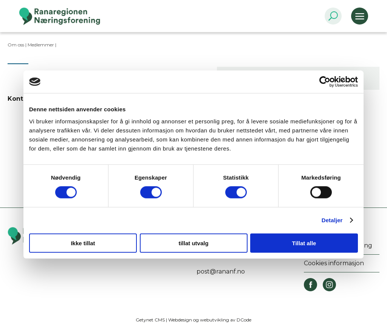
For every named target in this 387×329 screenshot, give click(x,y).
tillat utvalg (193, 243)
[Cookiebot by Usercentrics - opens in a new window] (325, 82)
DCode (244, 320)
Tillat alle (304, 243)
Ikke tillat (83, 243)
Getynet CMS (150, 320)
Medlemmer (41, 45)
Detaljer (332, 220)
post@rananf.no (221, 271)
